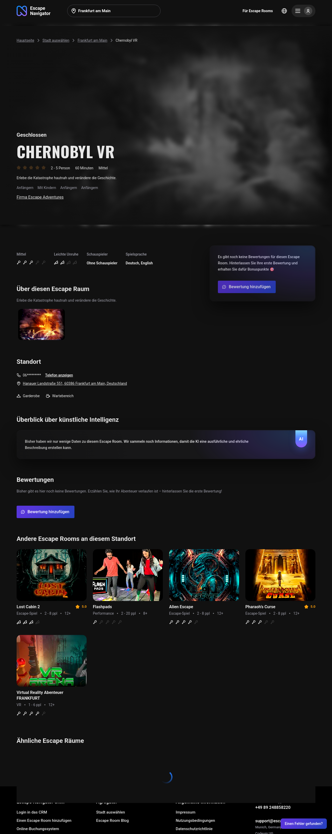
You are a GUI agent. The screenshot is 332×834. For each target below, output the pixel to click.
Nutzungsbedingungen (195, 820)
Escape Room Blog (112, 820)
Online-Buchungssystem (38, 828)
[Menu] (303, 11)
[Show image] (41, 325)
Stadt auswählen (110, 812)
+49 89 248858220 (272, 807)
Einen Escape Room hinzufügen (44, 820)
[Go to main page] (34, 11)
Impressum (185, 812)
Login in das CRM (32, 812)
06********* (32, 375)
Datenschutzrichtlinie (194, 828)
